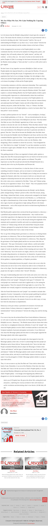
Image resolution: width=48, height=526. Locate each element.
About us (15, 507)
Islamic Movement (15, 512)
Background (42, 512)
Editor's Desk (33, 512)
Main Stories (16, 510)
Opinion (30, 510)
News (23, 506)
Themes (43, 517)
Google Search (31, 507)
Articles (12, 517)
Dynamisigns (31, 524)
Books (18, 517)
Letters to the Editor (24, 514)
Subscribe (35, 506)
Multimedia (30, 517)
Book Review (25, 512)
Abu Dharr (12, 471)
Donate (42, 506)
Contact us (22, 507)
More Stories (20, 436)
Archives (18, 506)
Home (11, 506)
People (37, 517)
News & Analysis (38, 510)
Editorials (24, 510)
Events (23, 517)
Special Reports (4, 512)
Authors (29, 506)
